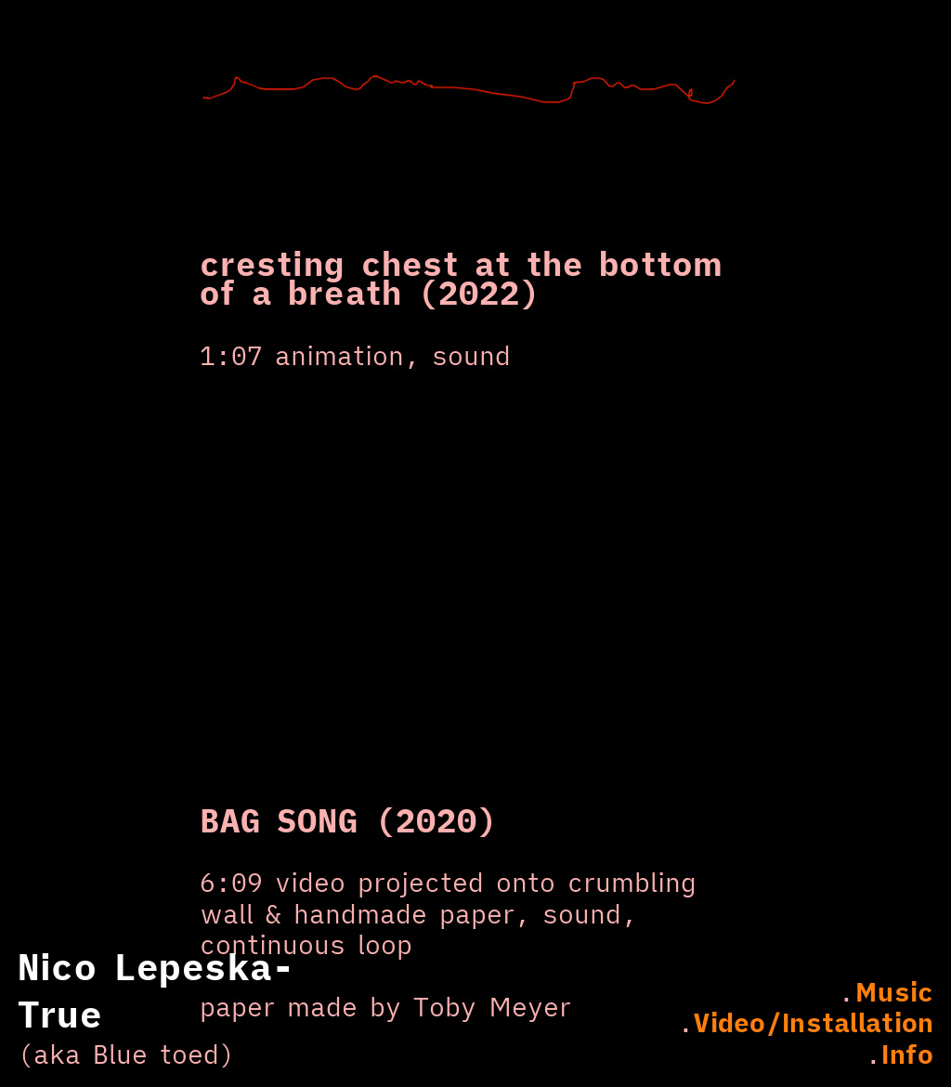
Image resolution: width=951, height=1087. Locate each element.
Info (907, 1054)
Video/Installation (813, 1022)
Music (893, 992)
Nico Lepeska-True (156, 990)
